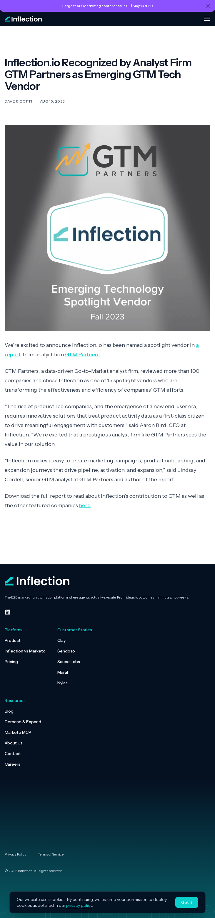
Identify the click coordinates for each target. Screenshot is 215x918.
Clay (61, 640)
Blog (9, 711)
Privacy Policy (15, 854)
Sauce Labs (68, 661)
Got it (186, 902)
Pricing (11, 661)
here (85, 505)
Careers (12, 764)
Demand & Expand (23, 721)
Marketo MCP (18, 732)
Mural (62, 672)
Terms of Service (51, 854)
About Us (14, 743)
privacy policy (79, 905)
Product (13, 640)
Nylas (62, 682)
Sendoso (66, 651)
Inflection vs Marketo (25, 651)
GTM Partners (82, 354)
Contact (13, 753)
